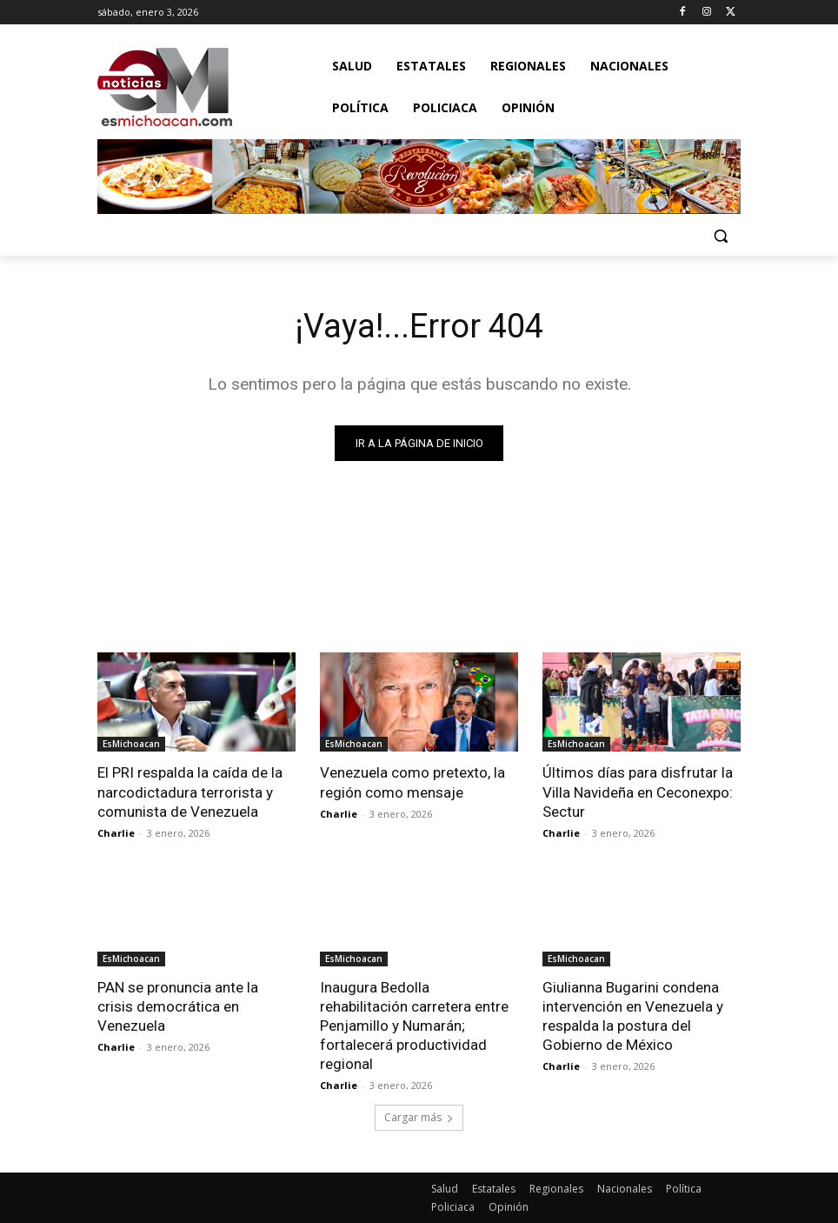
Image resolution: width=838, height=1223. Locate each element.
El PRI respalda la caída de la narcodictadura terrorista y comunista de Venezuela (190, 791)
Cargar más (419, 1117)
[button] (720, 235)
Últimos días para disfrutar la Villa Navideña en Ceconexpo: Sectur (637, 791)
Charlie (116, 832)
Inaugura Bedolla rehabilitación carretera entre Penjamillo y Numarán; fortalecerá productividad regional (414, 1025)
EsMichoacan (131, 744)
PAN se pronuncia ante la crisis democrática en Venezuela (177, 1005)
